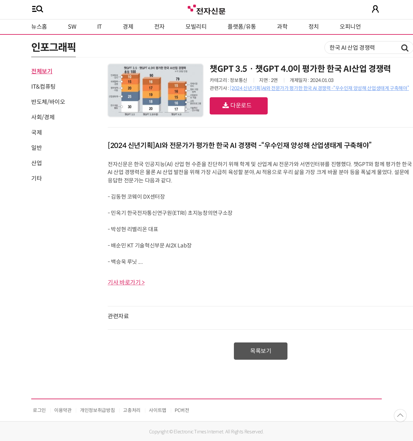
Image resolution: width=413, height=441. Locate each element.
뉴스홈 (39, 26)
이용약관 (63, 410)
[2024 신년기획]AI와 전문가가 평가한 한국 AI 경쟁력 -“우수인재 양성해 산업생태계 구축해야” (319, 88)
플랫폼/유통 (242, 26)
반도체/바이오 (48, 102)
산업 (36, 163)
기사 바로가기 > (126, 282)
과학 (282, 26)
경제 (128, 26)
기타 (36, 178)
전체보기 (42, 71)
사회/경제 (42, 117)
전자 (159, 26)
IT (99, 26)
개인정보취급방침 (97, 410)
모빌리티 (196, 26)
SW (72, 26)
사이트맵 (157, 410)
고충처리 (132, 410)
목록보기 (261, 351)
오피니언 (350, 26)
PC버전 (182, 410)
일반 (36, 147)
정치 (313, 26)
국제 (36, 132)
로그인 (39, 410)
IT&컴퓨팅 (43, 86)
